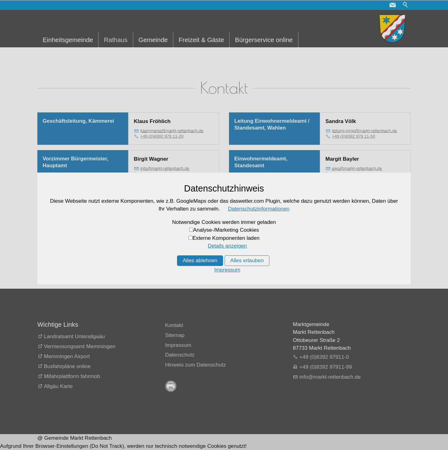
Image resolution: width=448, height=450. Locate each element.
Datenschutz (180, 355)
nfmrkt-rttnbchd (164, 168)
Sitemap (174, 335)
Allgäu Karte (58, 386)
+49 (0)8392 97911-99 (325, 367)
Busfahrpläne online (67, 366)
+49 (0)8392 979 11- (159, 211)
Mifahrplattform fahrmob (72, 376)
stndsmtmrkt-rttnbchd (364, 206)
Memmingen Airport (67, 356)
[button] (393, 5)
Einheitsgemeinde (68, 39)
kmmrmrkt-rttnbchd (171, 130)
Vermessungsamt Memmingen (79, 346)
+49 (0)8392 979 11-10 (162, 174)
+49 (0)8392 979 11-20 (162, 136)
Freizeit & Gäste (201, 39)
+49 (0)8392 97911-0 (324, 357)
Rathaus (116, 39)
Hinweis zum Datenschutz (195, 365)
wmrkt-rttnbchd (357, 168)
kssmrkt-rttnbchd (167, 206)
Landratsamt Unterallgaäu (74, 336)
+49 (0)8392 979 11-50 (353, 136)
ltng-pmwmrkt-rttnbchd (364, 130)
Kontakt (174, 325)
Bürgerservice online (264, 39)
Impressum (178, 345)
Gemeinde (153, 39)
